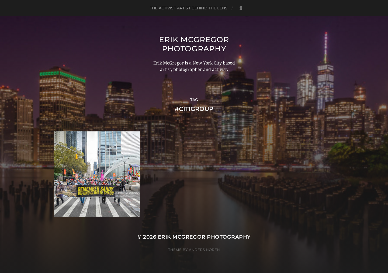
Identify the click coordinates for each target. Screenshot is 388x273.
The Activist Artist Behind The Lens (188, 8)
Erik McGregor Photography (194, 44)
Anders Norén (204, 249)
